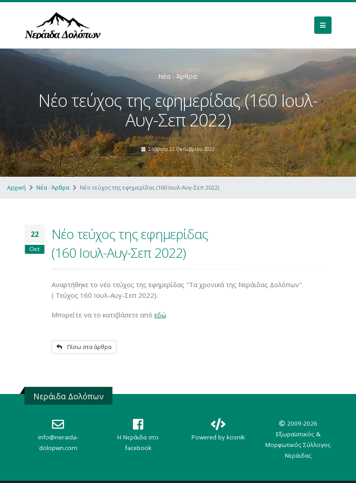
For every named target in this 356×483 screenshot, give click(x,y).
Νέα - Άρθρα (52, 187)
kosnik (236, 437)
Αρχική (16, 187)
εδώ (160, 314)
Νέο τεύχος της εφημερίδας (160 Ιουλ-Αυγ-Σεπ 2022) (130, 243)
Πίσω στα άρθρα (84, 347)
